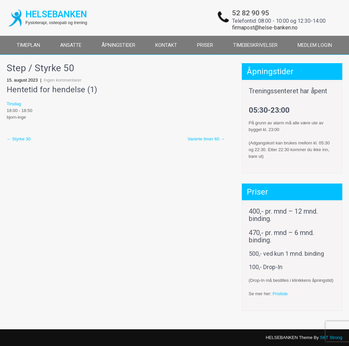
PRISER (205, 45)
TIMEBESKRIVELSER (255, 45)
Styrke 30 (19, 138)
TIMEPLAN (28, 45)
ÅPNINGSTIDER (118, 45)
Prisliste (280, 293)
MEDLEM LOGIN (315, 45)
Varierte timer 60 (206, 138)
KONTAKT (166, 45)
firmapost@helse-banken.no (265, 27)
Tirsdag (14, 103)
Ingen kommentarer (62, 80)
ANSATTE (70, 45)
